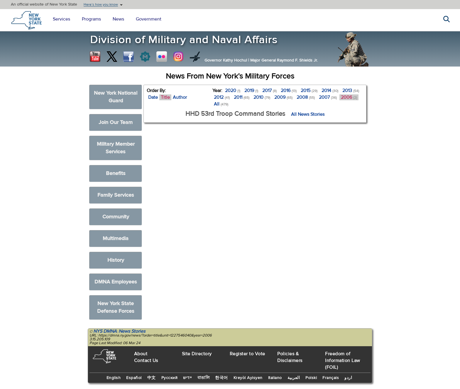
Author (180, 97)
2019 (251, 91)
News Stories (132, 331)
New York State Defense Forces (115, 307)
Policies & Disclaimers (289, 357)
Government (148, 19)
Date (153, 97)
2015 (309, 91)
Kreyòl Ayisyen (248, 377)
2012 (222, 97)
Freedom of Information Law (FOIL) (342, 360)
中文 (151, 377)
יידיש (187, 377)
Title (165, 97)
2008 (306, 97)
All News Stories (307, 114)
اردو (348, 377)
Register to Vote (247, 354)
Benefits (116, 173)
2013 (350, 91)
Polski (311, 377)
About (141, 354)
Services (61, 19)
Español (134, 377)
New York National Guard (115, 97)
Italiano (275, 377)
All (221, 104)
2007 (328, 97)
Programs (91, 19)
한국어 (221, 377)
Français (330, 377)
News (118, 19)
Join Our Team (116, 122)
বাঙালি (203, 377)
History (115, 260)
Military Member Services (116, 148)
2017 (269, 91)
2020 (232, 91)
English (113, 377)
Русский (169, 377)
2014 (330, 91)
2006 (349, 97)
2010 (261, 97)
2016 (289, 91)
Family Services (115, 195)
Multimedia (115, 238)
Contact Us (146, 360)
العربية (294, 377)
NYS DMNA (105, 331)
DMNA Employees (115, 281)
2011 (241, 97)
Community (115, 216)
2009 (283, 97)
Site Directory (197, 354)
